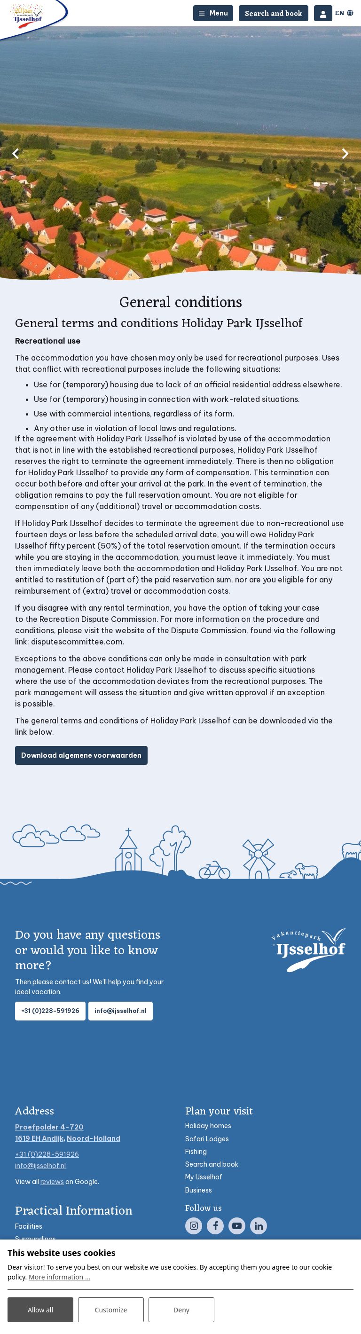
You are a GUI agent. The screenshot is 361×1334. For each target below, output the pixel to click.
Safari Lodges (207, 1139)
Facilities (28, 1226)
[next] (345, 153)
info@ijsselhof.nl (120, 1010)
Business (198, 1190)
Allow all (40, 1309)
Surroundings (35, 1239)
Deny (181, 1309)
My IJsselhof (203, 1177)
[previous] (15, 153)
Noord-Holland (93, 1138)
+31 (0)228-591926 (50, 1010)
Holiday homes (208, 1126)
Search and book (211, 1164)
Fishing (196, 1151)
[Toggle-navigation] (213, 13)
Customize (111, 1309)
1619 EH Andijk (39, 1138)
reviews (52, 1181)
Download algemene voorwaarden (81, 755)
